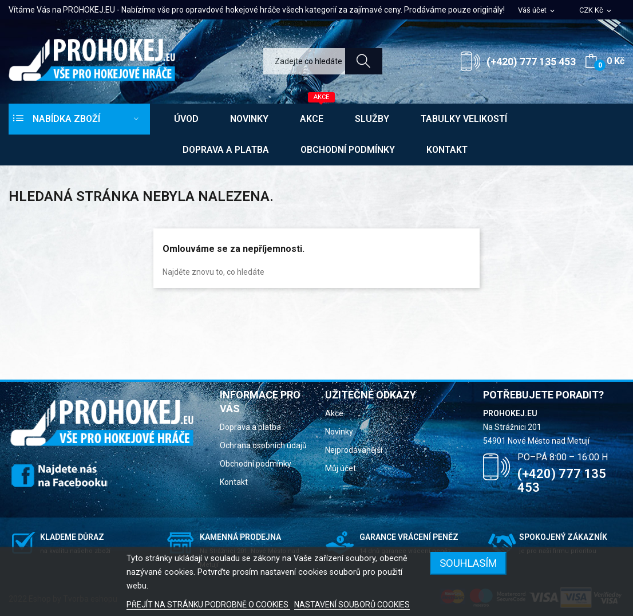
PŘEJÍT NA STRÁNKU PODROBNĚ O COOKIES (208, 604)
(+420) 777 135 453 (531, 62)
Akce (334, 413)
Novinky (339, 431)
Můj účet (340, 468)
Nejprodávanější (353, 450)
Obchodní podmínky (255, 463)
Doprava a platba (250, 427)
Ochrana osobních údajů (263, 445)
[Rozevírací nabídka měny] (596, 10)
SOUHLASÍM (468, 563)
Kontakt (234, 482)
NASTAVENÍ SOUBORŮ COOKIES (352, 604)
